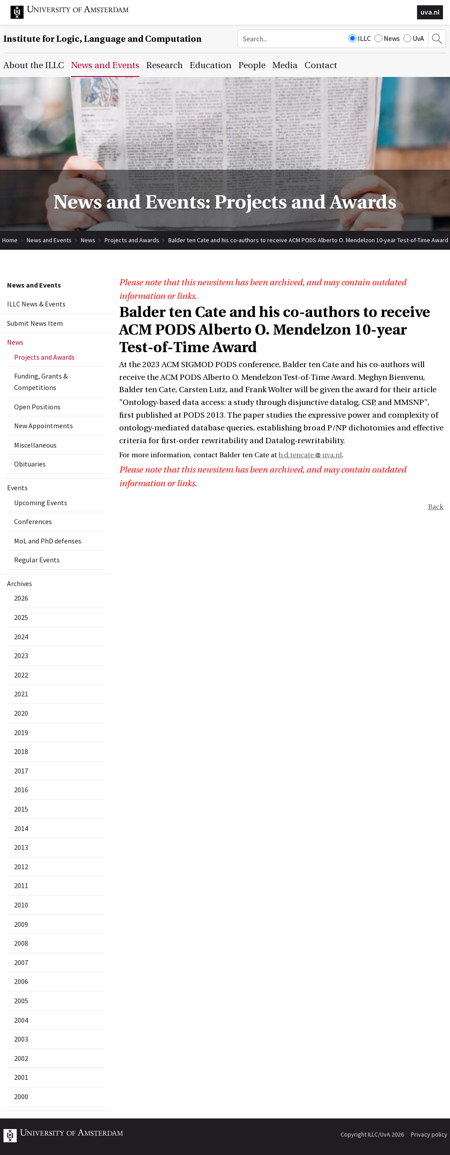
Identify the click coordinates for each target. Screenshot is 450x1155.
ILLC (359, 38)
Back (435, 507)
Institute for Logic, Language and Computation (103, 39)
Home (10, 240)
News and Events (49, 240)
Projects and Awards (132, 240)
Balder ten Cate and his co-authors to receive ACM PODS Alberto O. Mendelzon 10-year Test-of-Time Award (308, 240)
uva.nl (430, 11)
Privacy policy (429, 1134)
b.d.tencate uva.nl (310, 455)
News (387, 38)
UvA (413, 38)
